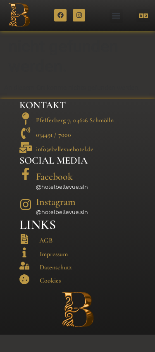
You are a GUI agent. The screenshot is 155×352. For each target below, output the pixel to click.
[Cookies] (24, 296)
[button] (116, 16)
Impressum (54, 271)
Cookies (50, 298)
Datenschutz (56, 284)
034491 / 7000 (53, 152)
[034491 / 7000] (25, 150)
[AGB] (24, 257)
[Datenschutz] (24, 283)
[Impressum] (24, 270)
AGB (45, 258)
